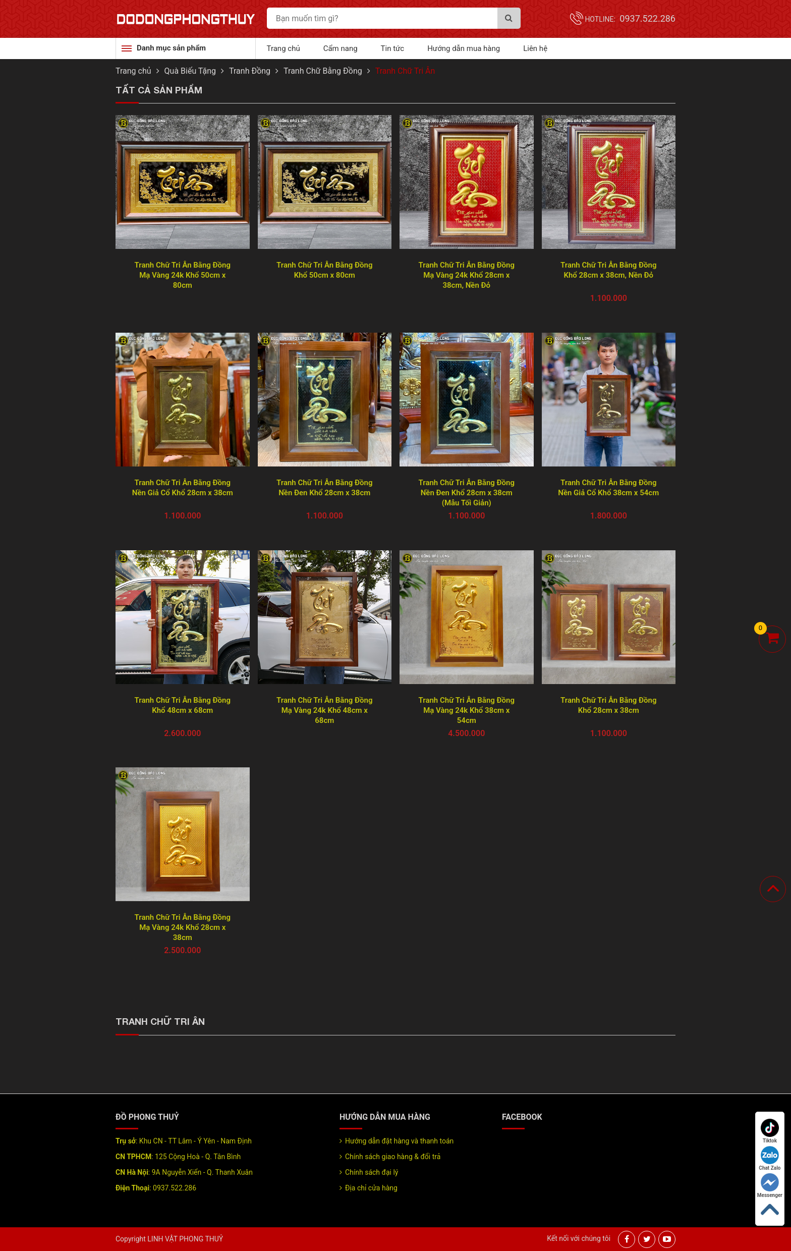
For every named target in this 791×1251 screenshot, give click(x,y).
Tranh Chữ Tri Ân (405, 71)
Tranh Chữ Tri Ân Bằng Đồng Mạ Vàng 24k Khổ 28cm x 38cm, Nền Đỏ (467, 275)
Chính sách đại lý (371, 1172)
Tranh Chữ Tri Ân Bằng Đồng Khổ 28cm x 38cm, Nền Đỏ (608, 270)
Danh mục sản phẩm (171, 48)
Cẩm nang (340, 48)
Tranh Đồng (249, 71)
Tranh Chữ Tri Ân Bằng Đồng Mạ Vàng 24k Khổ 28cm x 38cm (183, 927)
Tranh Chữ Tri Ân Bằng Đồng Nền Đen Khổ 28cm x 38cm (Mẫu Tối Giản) (467, 492)
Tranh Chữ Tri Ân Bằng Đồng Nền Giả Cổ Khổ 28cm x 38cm (182, 487)
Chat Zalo (769, 1158)
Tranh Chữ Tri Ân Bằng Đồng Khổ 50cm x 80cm (324, 270)
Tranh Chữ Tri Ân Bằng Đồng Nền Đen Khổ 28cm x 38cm (324, 487)
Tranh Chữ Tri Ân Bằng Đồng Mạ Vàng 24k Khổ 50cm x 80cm (183, 275)
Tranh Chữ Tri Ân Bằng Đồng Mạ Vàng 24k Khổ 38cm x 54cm (467, 710)
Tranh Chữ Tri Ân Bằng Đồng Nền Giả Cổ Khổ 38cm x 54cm (608, 487)
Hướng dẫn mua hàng (463, 48)
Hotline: (630, 19)
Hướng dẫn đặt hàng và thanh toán (399, 1141)
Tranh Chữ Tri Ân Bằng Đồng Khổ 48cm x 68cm (183, 705)
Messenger (769, 1185)
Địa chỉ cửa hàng (371, 1188)
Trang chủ (283, 48)
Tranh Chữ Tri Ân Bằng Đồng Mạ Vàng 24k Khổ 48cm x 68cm (324, 710)
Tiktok (770, 1131)
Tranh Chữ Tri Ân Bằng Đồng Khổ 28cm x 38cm (608, 705)
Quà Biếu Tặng (190, 71)
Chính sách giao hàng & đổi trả (392, 1157)
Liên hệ (535, 48)
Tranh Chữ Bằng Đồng (323, 71)
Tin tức (393, 48)
